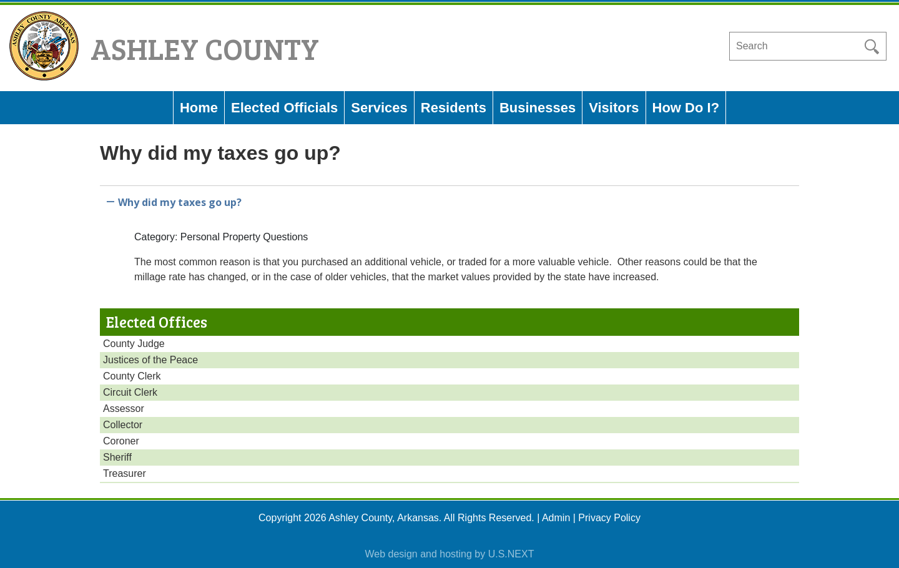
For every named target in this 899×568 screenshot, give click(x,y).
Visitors (614, 107)
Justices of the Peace (150, 360)
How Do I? (686, 107)
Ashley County (205, 47)
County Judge (134, 343)
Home (199, 107)
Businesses (537, 107)
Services (379, 107)
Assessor (123, 408)
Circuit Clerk (130, 392)
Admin (556, 517)
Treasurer (124, 473)
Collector (122, 424)
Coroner (121, 441)
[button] (449, 200)
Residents (453, 107)
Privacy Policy (609, 517)
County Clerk (131, 376)
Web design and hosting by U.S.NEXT (449, 554)
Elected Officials (284, 107)
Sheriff (117, 457)
